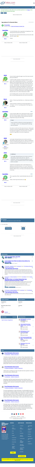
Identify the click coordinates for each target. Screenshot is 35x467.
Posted (15, 354)
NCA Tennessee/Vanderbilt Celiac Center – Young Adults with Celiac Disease (26, 338)
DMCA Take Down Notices (22, 445)
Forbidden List (30, 443)
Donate (23, 228)
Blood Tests (29, 436)
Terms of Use (14, 439)
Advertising (21, 433)
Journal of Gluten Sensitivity (13, 447)
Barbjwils (6, 312)
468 (5, 38)
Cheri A (5, 99)
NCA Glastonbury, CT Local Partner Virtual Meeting (25, 332)
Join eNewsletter (8, 228)
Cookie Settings (26, 459)
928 (5, 107)
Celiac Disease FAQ (30, 426)
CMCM (5, 138)
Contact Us (18, 416)
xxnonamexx (12, 266)
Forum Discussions (14, 428)
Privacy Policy (13, 416)
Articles (13, 425)
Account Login (14, 437)
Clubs (13, 433)
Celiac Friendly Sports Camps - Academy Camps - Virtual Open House (26, 325)
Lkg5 (3, 320)
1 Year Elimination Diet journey (11, 268)
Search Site (21, 451)
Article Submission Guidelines (21, 441)
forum (28, 9)
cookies (10, 459)
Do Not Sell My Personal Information (22, 448)
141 (5, 83)
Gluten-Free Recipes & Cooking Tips (17, 26)
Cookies (22, 416)
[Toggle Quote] (11, 120)
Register (13, 435)
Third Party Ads (22, 438)
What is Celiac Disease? (30, 429)
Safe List (29, 441)
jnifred (5, 75)
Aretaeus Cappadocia (13, 276)
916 (5, 146)
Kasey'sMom (7, 25)
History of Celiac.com (21, 436)
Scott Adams (24, 276)
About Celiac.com (21, 428)
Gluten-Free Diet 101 (30, 439)
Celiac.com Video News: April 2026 (12, 256)
